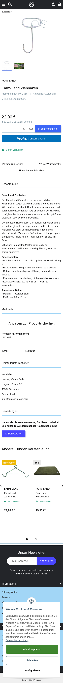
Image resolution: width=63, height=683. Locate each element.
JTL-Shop (37, 680)
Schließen (32, 660)
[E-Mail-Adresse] (22, 561)
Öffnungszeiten (9, 592)
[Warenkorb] (59, 4)
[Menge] (15, 129)
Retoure (6, 597)
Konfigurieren (32, 670)
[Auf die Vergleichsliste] (35, 24)
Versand (28, 121)
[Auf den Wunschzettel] (43, 24)
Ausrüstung (50, 93)
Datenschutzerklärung (17, 640)
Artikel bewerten (13, 433)
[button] (53, 4)
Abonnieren (46, 561)
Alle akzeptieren (32, 649)
